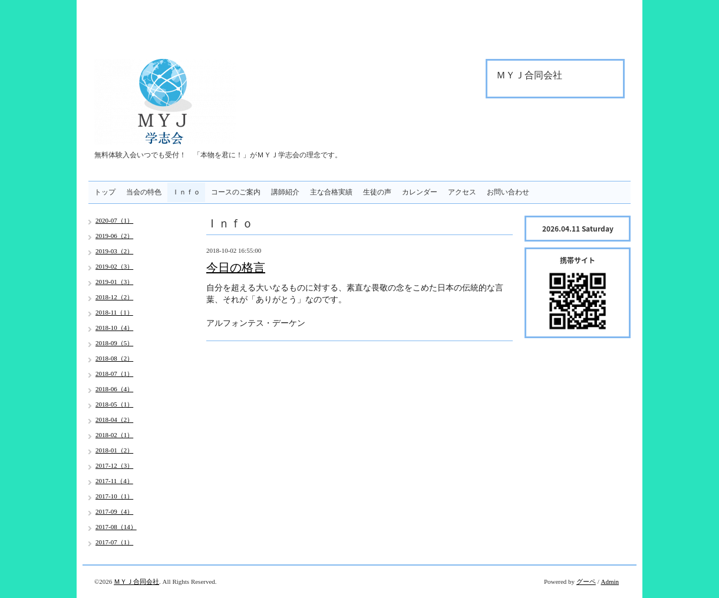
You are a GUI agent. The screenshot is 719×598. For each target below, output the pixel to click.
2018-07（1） (114, 373)
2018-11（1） (114, 312)
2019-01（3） (114, 281)
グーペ (586, 581)
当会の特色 (143, 192)
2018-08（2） (114, 358)
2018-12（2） (114, 296)
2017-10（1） (114, 496)
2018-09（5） (114, 342)
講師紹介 (285, 192)
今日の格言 (235, 267)
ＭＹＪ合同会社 (136, 581)
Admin (610, 581)
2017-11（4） (114, 480)
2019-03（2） (114, 251)
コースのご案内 (235, 192)
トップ (105, 192)
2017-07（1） (114, 542)
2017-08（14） (116, 526)
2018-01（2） (114, 450)
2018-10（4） (114, 327)
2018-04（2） (114, 419)
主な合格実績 (331, 192)
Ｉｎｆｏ (186, 192)
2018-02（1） (114, 434)
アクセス (462, 192)
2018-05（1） (114, 404)
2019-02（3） (114, 266)
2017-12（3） (114, 465)
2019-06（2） (114, 235)
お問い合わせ (508, 192)
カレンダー (419, 192)
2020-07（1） (114, 220)
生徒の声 (377, 192)
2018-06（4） (114, 388)
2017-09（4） (114, 511)
